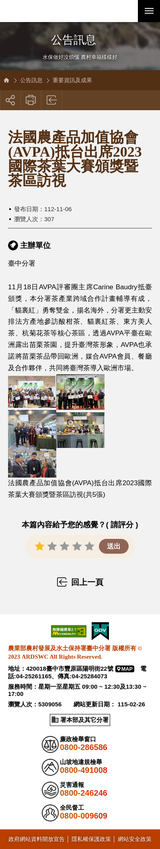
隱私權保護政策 (91, 839)
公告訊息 (31, 80)
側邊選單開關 (80, 33)
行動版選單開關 (149, 12)
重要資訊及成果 (72, 80)
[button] (127, 11)
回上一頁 (52, 100)
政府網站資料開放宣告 (36, 839)
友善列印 (31, 100)
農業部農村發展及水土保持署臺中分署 (44, 11)
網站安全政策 (135, 839)
